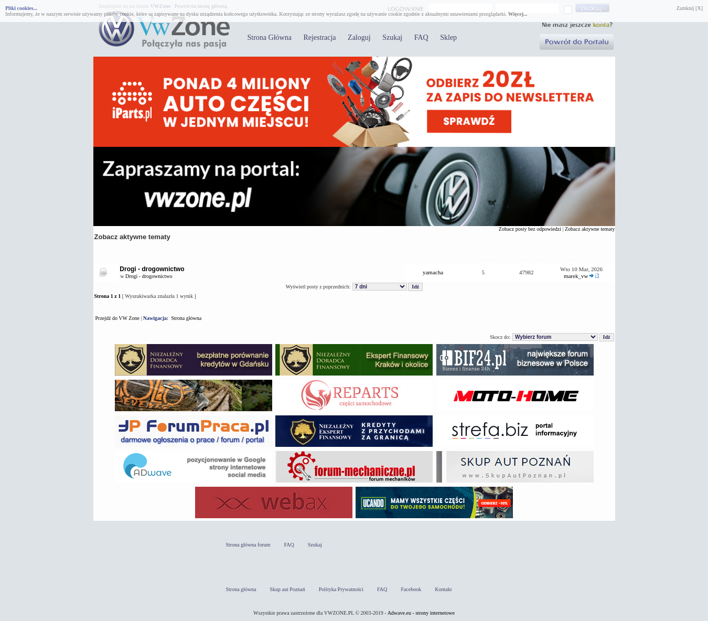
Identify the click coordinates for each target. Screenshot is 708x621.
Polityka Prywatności (341, 589)
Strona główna (186, 318)
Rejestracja (319, 37)
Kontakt (443, 589)
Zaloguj (359, 37)
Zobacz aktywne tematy (590, 229)
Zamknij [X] (690, 8)
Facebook (411, 589)
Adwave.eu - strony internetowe (421, 613)
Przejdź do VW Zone (117, 318)
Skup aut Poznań (287, 589)
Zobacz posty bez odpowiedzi (530, 229)
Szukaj (392, 37)
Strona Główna (270, 37)
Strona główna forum (248, 545)
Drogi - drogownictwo (152, 269)
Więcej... (518, 14)
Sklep (448, 37)
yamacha (433, 272)
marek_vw (576, 276)
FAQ (421, 37)
